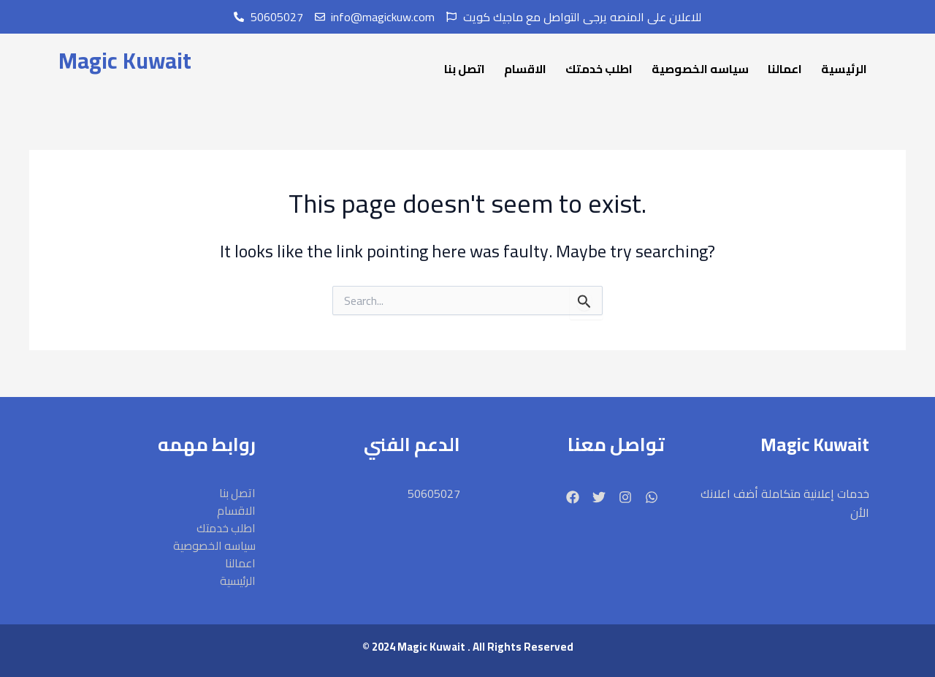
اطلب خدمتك (599, 69)
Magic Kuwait (124, 60)
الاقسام (525, 69)
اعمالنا (785, 69)
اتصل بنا (464, 69)
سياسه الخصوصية (700, 69)
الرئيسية (844, 69)
